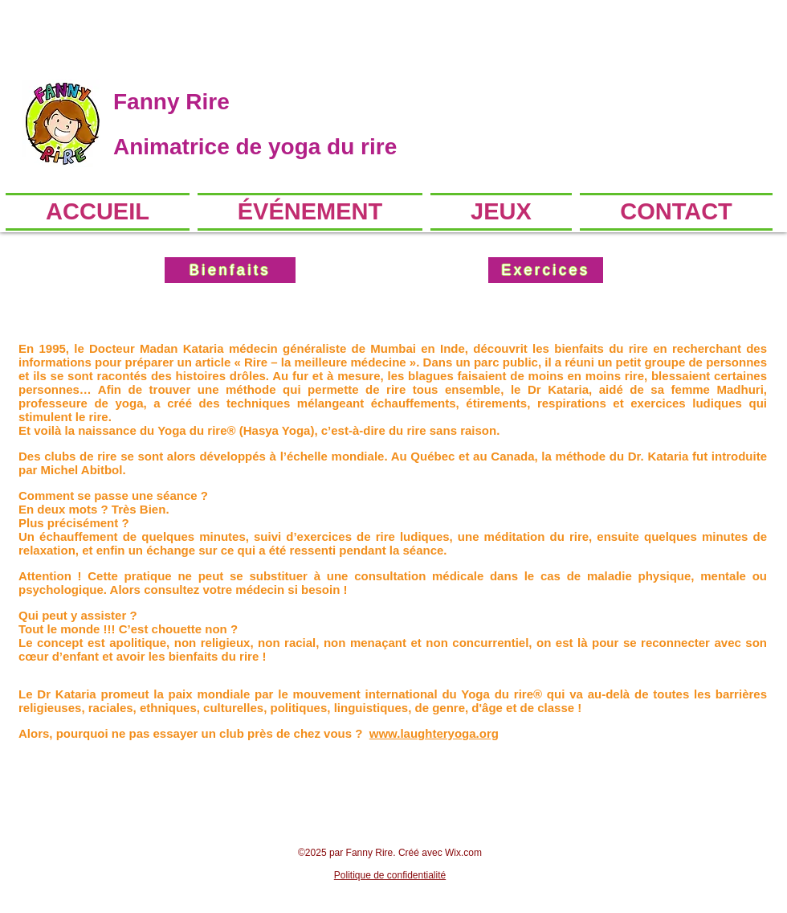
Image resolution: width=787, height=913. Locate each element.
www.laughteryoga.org (434, 733)
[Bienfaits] (230, 270)
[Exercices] (545, 270)
